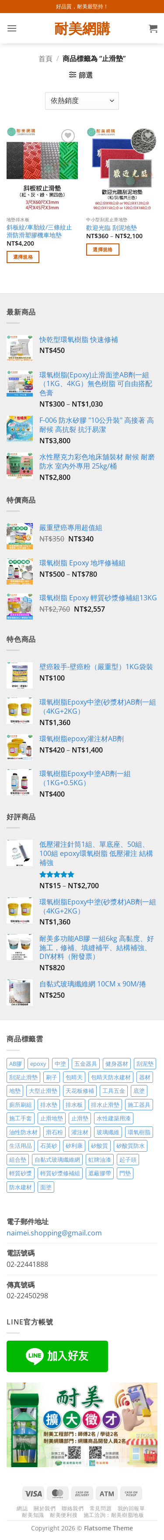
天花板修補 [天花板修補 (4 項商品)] (80, 1091)
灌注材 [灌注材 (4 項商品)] (79, 1132)
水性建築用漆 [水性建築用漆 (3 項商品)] (114, 1118)
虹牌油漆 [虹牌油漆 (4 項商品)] (99, 1160)
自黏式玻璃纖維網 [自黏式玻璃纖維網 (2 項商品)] (57, 1160)
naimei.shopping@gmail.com (54, 1233)
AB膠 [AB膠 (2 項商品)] (15, 1064)
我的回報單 (131, 1508)
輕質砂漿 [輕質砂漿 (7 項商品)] (20, 1173)
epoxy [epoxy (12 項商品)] (38, 1064)
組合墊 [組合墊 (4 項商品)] (17, 1160)
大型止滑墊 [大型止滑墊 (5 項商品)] (43, 1091)
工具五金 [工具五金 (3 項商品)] (113, 1091)
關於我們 (45, 1508)
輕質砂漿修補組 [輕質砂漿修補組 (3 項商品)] (60, 1173)
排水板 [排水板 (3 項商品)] (74, 1105)
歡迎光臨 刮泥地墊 (111, 228)
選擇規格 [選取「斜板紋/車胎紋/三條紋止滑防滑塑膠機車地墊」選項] (23, 256)
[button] (12, 28)
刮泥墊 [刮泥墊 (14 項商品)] (145, 1064)
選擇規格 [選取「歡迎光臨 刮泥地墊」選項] (102, 249)
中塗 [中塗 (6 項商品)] (60, 1064)
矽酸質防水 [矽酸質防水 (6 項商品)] (130, 1146)
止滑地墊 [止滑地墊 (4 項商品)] (51, 1118)
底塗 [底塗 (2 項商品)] (139, 1091)
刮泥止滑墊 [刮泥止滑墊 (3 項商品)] (23, 1077)
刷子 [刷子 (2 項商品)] (51, 1077)
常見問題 (101, 1508)
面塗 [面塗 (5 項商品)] (46, 1187)
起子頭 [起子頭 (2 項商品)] (127, 1160)
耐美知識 (33, 1515)
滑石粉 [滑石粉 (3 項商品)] (54, 1132)
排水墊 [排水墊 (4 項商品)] (48, 1105)
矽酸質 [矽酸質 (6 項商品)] (99, 1146)
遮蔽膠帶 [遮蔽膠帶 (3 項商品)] (99, 1173)
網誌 (22, 1508)
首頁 (45, 58)
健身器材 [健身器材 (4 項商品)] (116, 1064)
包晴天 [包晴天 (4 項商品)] (74, 1077)
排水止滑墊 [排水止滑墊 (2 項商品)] (105, 1105)
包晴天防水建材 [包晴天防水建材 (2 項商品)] (111, 1077)
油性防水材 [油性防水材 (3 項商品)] (23, 1132)
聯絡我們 (73, 1508)
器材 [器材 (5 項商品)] (144, 1077)
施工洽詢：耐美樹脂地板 (114, 1515)
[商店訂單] (82, 101)
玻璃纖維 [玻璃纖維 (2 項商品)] (108, 1132)
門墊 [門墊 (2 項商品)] (125, 1173)
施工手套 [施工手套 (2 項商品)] (20, 1118)
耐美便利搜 (63, 1515)
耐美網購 (82, 28)
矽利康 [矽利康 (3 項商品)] (74, 1146)
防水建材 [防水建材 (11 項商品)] (20, 1187)
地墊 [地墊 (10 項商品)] (15, 1091)
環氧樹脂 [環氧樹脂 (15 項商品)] (139, 1132)
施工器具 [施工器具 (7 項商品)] (139, 1105)
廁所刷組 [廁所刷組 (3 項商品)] (20, 1105)
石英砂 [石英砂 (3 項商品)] (48, 1146)
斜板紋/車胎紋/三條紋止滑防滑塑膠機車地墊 (39, 231)
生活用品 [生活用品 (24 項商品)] (20, 1146)
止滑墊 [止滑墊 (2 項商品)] (79, 1118)
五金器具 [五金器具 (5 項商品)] (85, 1064)
